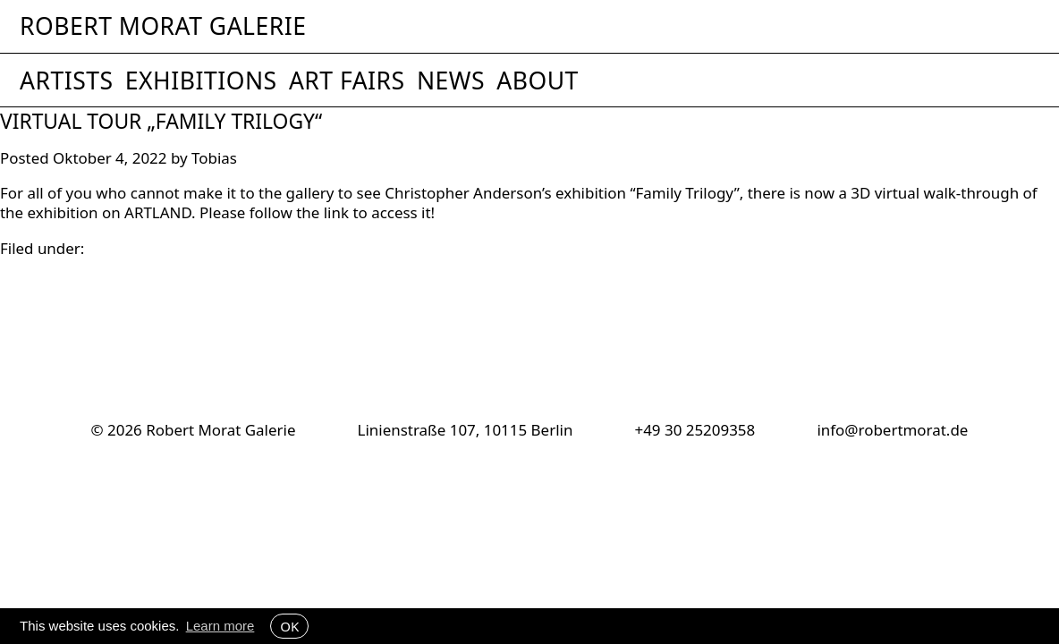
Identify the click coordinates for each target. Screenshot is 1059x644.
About (537, 80)
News (451, 80)
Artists (67, 80)
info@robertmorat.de (892, 429)
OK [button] (289, 626)
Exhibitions (201, 80)
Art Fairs (347, 80)
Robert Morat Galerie (163, 26)
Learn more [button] (220, 625)
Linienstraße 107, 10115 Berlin (465, 429)
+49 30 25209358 (694, 429)
